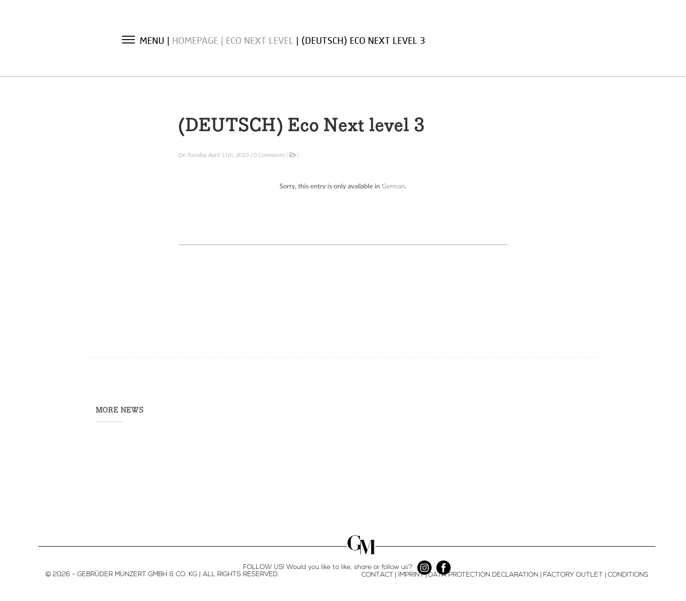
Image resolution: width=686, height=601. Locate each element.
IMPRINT (411, 574)
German (393, 186)
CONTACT (377, 574)
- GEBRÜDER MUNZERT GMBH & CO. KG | (136, 574)
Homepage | (199, 39)
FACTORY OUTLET (573, 574)
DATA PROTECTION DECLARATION (483, 574)
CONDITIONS (628, 574)
